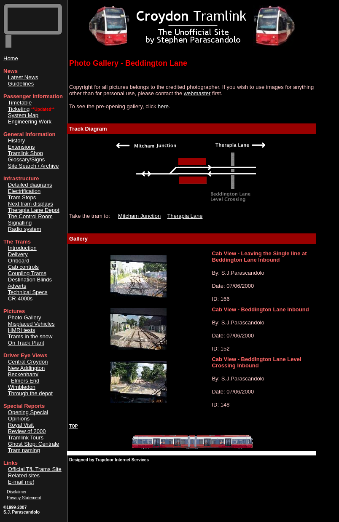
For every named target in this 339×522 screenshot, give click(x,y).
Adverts (17, 286)
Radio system (24, 229)
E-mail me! (21, 482)
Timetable (20, 102)
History (16, 140)
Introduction (22, 248)
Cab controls (23, 267)
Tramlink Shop (25, 153)
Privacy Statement (24, 497)
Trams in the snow (30, 336)
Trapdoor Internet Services (122, 460)
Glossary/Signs (26, 159)
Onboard (19, 260)
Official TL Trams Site (35, 469)
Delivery (18, 254)
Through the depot (30, 393)
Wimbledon (21, 387)
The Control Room (30, 216)
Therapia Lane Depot (33, 210)
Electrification (24, 191)
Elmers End (25, 380)
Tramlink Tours (26, 437)
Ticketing (19, 109)
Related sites (24, 475)
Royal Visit (21, 425)
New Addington (26, 368)
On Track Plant (26, 343)
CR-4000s (20, 298)
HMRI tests (21, 330)
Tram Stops (22, 197)
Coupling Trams (27, 273)
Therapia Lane (185, 216)
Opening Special (28, 412)
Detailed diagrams (30, 185)
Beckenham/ (23, 374)
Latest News (23, 77)
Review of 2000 (27, 431)
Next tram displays (30, 204)
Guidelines (21, 83)
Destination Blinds (30, 279)
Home (10, 58)
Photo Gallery (24, 317)
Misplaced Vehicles (31, 324)
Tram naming (24, 450)
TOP (73, 426)
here (163, 106)
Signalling (20, 223)
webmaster (197, 93)
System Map (23, 115)
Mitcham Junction (139, 216)
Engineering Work (29, 121)
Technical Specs (28, 292)
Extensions (21, 147)
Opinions (19, 418)
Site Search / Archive (33, 166)
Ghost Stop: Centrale (33, 444)
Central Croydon (28, 362)
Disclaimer (17, 492)
